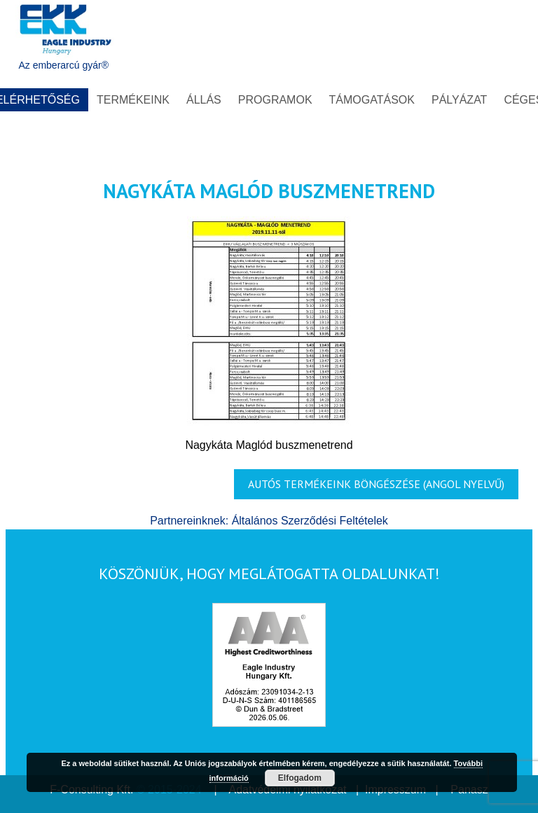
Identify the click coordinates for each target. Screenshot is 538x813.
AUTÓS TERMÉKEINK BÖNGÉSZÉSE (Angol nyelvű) (376, 484)
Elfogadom (300, 778)
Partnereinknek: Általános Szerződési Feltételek (269, 521)
